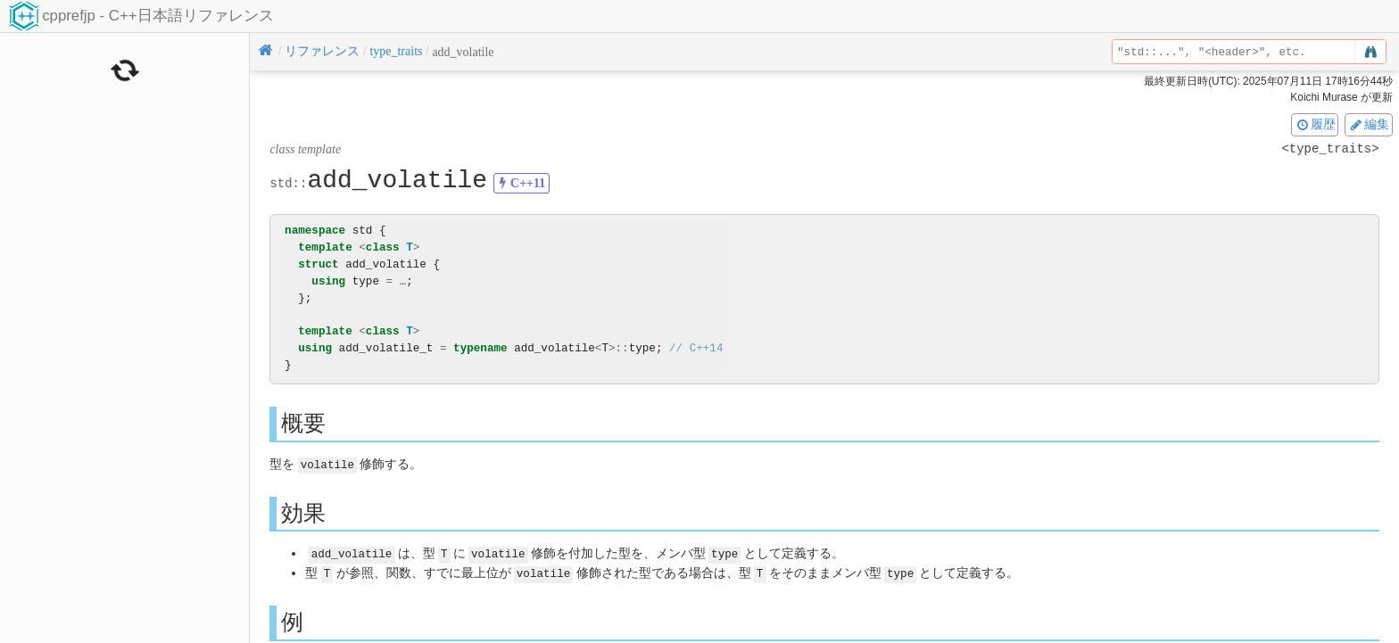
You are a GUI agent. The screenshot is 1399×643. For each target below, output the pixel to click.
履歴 (1315, 124)
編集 (1368, 124)
